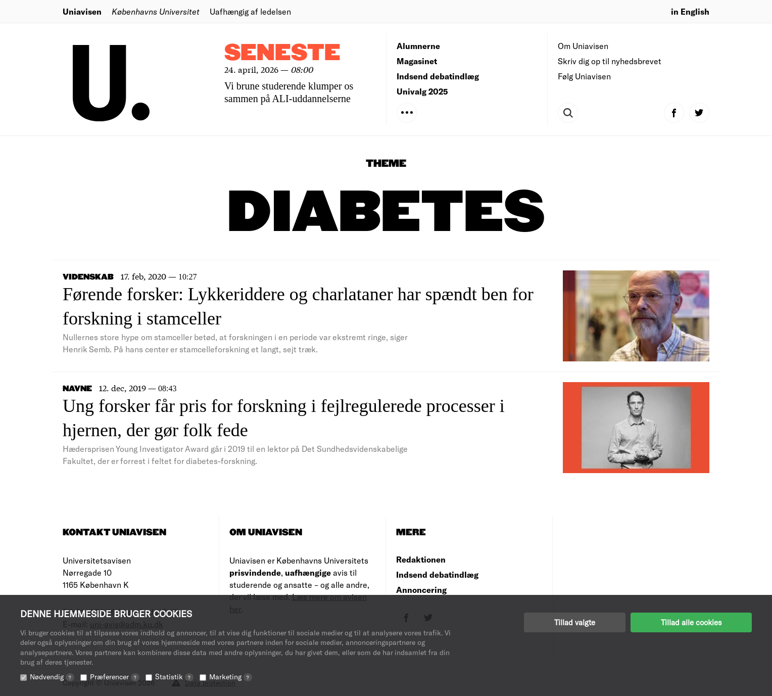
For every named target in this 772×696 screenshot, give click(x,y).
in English (690, 11)
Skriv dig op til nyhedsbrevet (609, 61)
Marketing (230, 676)
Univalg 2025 (422, 91)
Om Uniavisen (583, 46)
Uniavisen (82, 11)
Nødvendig (52, 676)
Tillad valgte (574, 622)
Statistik (174, 676)
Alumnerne (418, 46)
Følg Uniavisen (584, 76)
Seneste (282, 53)
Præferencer (114, 676)
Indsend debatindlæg (438, 76)
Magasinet (417, 61)
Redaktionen (421, 559)
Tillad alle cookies (691, 622)
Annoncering (421, 589)
